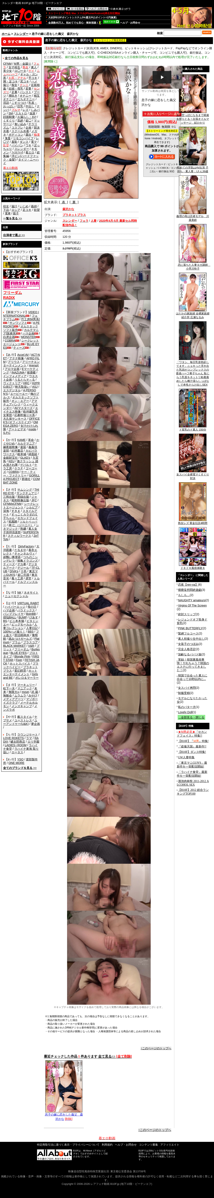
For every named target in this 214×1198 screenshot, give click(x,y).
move (25, 692)
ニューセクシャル (16, 596)
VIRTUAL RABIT (28, 603)
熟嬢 (23, 528)
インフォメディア (15, 376)
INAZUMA (17, 372)
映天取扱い (22, 386)
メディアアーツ (13, 699)
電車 (8, 213)
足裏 (14, 92)
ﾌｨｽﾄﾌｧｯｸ (17, 152)
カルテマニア (26, 443)
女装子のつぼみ (188, 644)
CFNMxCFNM (12, 503)
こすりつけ (18, 102)
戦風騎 (13, 521)
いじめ (24, 206)
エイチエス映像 (20, 409)
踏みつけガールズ (20, 638)
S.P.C (6, 432)
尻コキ (24, 81)
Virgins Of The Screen (192, 605)
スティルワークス (19, 535)
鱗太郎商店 (17, 741)
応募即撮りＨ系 (24, 415)
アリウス (14, 361)
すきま (15, 511)
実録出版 (23, 496)
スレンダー (21, 33)
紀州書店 (17, 450)
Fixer (19, 660)
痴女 (14, 85)
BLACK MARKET (14, 645)
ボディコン (16, 134)
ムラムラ (20, 695)
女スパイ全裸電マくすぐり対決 (192, 475)
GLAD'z (25, 457)
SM (11, 113)
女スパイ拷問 (187, 687)
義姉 (34, 206)
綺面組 (32, 454)
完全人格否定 (187, 649)
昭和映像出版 (20, 500)
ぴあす (33, 617)
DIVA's (14, 571)
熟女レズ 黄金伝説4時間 (193, 522)
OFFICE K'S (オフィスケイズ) (21, 420)
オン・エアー (20, 401)
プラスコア (30, 642)
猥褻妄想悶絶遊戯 (189, 589)
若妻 (28, 88)
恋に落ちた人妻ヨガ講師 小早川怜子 (194, 265)
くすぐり (9, 120)
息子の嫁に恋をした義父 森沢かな (64, 1115)
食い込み (20, 124)
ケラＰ (18, 468)
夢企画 (35, 724)
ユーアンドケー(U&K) (20, 722)
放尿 (32, 113)
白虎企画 (9, 337)
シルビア (32, 507)
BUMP (22, 617)
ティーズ (19, 347)
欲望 (37, 209)
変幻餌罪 (20, 670)
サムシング (24, 489)
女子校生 (14, 67)
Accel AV (23, 354)
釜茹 (23, 447)
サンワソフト (18, 322)
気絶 (20, 120)
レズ (25, 109)
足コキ (27, 209)
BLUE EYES (18, 653)
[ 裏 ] (74, 202)
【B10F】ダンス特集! (192, 751)
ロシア (15, 209)
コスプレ (17, 127)
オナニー (25, 95)
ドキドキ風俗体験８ (192, 567)
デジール (23, 567)
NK (19, 592)
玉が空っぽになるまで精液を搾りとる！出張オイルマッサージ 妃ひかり (192, 117)
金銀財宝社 (10, 457)
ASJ (35, 386)
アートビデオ (17, 429)
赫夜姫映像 (10, 447)
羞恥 (14, 141)
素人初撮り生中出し (191, 638)
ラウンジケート (27, 734)
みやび (32, 695)
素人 (34, 67)
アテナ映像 (16, 358)
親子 (16, 213)
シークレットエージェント (21, 505)
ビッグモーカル (21, 624)
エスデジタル (12, 390)
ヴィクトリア (12, 383)
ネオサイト (31, 592)
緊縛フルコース (188, 633)
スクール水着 (20, 131)
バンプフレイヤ (13, 613)
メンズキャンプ (21, 706)
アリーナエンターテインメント (21, 363)
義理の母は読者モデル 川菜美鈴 (192, 217)
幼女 (6, 206)
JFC (34, 500)
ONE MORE (16, 763)
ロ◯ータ (20, 70)
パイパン (17, 145)
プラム (16, 642)
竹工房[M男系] (30, 319)
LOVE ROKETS (13, 738)
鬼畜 (8, 138)
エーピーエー (19, 393)
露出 (28, 134)
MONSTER (28, 337)
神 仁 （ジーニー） (21, 525)
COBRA (10, 340)
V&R (31, 645)
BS (5, 621)
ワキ (28, 145)
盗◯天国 (23, 574)
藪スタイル (24, 716)
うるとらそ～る (24, 379)
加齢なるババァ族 (189, 654)
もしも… (184, 595)
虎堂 (28, 578)
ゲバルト (26, 464)
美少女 (7, 70)
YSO (20, 759)
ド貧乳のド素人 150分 (192, 428)
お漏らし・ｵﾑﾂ (26, 117)
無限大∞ (14, 692)
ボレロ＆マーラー (27, 677)
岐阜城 (21, 454)
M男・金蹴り (22, 63)
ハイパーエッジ (15, 606)
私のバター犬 (187, 707)
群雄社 (26, 479)
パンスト (25, 92)
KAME (21, 440)
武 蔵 (34, 692)
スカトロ (21, 113)
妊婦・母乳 (16, 88)
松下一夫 (9, 688)
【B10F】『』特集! (193, 741)
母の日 (32, 606)
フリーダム (21, 649)
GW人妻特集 (186, 757)
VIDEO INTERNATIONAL (21, 313)
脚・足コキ (10, 81)
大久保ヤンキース (15, 418)
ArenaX (34, 365)
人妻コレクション (20, 626)
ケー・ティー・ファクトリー (19, 473)
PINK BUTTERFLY (190, 628)
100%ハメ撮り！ (14, 631)
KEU (12, 461)
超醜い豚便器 (12, 557)
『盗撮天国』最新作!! (192, 746)
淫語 (6, 102)
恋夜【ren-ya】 (188, 584)
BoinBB (31, 613)
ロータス (17, 752)
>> (12, 218)
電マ (34, 141)
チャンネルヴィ (24, 553)
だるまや (20, 550)
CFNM (7, 63)
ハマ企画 (28, 333)
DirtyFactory (26, 546)
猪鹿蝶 (31, 372)
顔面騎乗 (9, 117)
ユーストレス (23, 720)
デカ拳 (21, 564)
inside (32, 429)
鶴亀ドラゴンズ (27, 560)
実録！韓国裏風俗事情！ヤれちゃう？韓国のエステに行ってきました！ (193, 665)
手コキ (32, 78)
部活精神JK (21, 635)
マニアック (24, 688)
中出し (29, 106)
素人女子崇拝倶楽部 (20, 530)
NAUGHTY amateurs (191, 600)
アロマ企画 (12, 369)
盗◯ (28, 120)
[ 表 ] (63, 202)
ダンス (24, 141)
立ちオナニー (26, 99)
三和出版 (9, 496)
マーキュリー (26, 684)
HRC (26, 383)
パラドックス (26, 610)
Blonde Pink (22, 656)
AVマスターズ (23, 408)
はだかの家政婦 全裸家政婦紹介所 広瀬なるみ (192, 314)
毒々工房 (17, 578)
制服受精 (184, 693)
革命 (31, 440)
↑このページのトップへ (156, 1048)
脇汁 (14, 206)
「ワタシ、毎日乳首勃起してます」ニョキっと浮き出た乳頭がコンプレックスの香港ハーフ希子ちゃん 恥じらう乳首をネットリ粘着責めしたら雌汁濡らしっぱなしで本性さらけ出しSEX (192, 372)
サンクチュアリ (27, 493)
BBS (30, 631)
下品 (6, 209)
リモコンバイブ (23, 138)
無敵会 (7, 695)
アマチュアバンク (20, 402)
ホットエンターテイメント (20, 672)
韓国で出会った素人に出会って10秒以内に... (192, 677)
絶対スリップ (187, 614)
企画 (28, 127)
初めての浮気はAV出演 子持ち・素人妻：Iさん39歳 (192, 168)
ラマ (29, 738)
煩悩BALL (9, 617)
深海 (6, 511)
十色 (24, 571)
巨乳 (20, 106)
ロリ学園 (33, 741)
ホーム (6, 33)
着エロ (29, 152)
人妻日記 (32, 628)
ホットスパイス (20, 663)
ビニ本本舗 (16, 621)
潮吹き (13, 95)
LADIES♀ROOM (16, 745)
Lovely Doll (185, 712)
